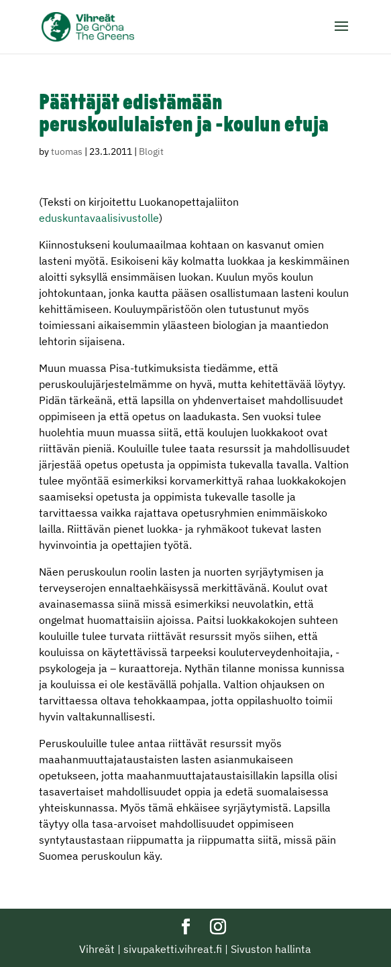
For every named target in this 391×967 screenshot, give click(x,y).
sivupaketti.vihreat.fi (172, 949)
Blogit (151, 151)
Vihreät (97, 949)
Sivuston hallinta (271, 949)
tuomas (66, 151)
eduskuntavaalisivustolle (99, 217)
